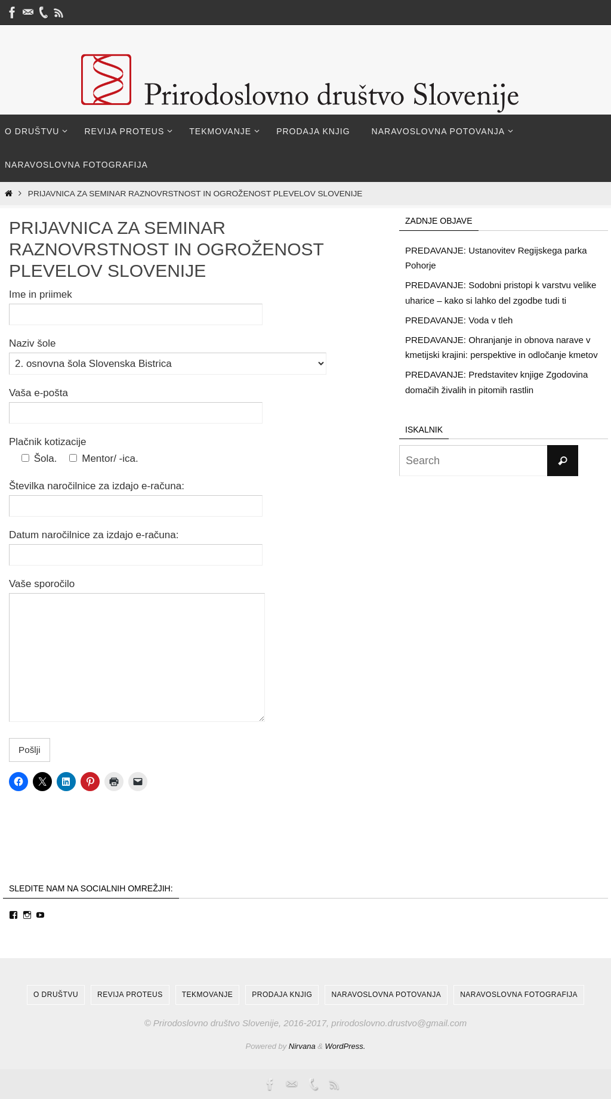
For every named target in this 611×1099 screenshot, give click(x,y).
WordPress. (345, 1046)
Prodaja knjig (282, 994)
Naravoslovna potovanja (386, 994)
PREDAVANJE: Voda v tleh (459, 320)
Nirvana (302, 1046)
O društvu (55, 994)
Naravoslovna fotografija (519, 994)
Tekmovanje (207, 994)
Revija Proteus (130, 994)
